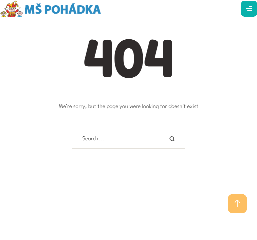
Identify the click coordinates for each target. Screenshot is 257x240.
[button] (237, 203)
